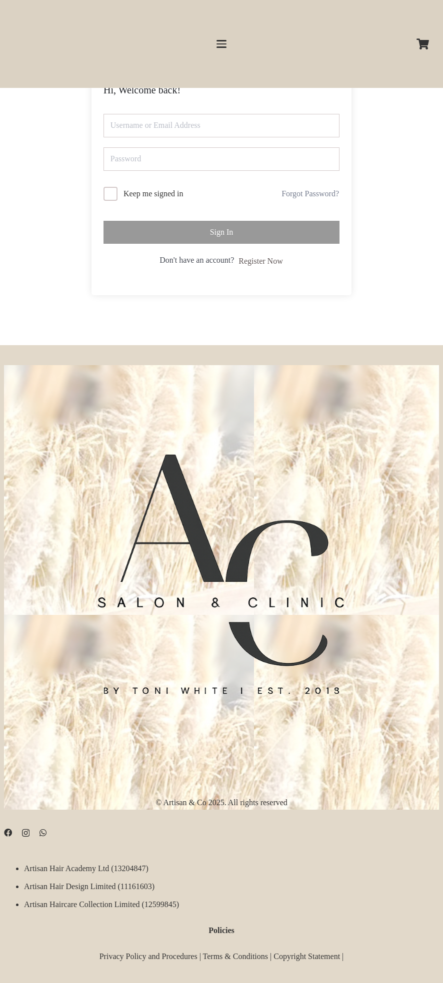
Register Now (260, 261)
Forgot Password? (310, 193)
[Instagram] (26, 833)
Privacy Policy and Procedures (149, 956)
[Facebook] (8, 833)
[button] (221, 44)
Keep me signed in (154, 193)
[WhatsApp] (43, 833)
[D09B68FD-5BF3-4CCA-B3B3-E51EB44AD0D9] (221, 568)
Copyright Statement (307, 956)
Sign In (222, 232)
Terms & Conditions (235, 956)
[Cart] (423, 44)
